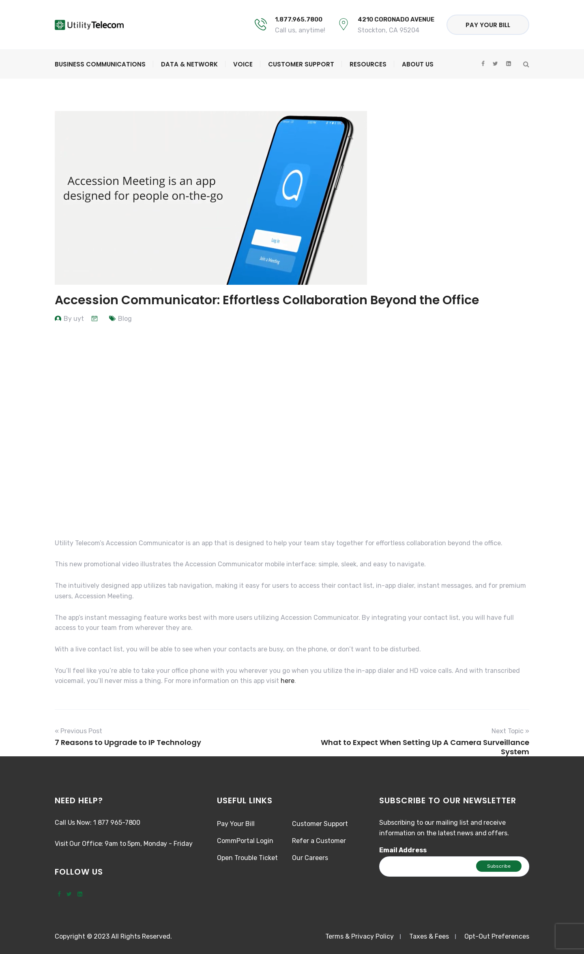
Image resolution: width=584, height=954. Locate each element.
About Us (418, 64)
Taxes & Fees (429, 936)
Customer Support (301, 64)
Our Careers (310, 858)
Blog (125, 318)
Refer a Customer (319, 841)
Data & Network (189, 64)
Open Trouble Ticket (247, 858)
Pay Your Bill (488, 25)
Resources (368, 64)
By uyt (74, 318)
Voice (243, 64)
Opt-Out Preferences (496, 936)
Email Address (403, 850)
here (287, 681)
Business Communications (100, 64)
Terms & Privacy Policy (359, 936)
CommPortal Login (245, 841)
